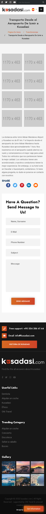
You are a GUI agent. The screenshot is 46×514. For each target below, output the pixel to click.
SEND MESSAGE (23, 301)
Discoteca (7, 437)
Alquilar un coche (10, 398)
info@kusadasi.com (24, 335)
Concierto (6, 433)
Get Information (33, 509)
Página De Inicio (14, 32)
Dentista (6, 394)
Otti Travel (7, 411)
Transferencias (32, 32)
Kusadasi (6, 402)
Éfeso (5, 407)
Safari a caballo (9, 441)
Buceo (5, 446)
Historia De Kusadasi (19, 344)
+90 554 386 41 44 (34, 328)
